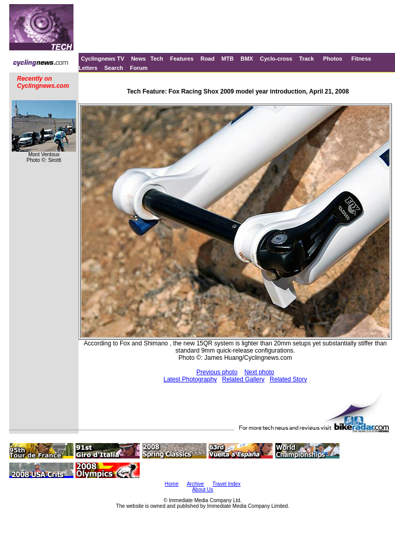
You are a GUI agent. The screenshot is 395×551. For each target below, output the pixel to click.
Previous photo (216, 372)
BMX (246, 59)
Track (306, 59)
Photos (332, 59)
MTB (227, 59)
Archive (195, 484)
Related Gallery (243, 379)
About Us (202, 489)
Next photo (259, 372)
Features (182, 59)
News (138, 59)
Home (172, 484)
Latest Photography (190, 379)
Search (113, 68)
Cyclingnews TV (102, 59)
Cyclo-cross (276, 59)
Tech (157, 59)
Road (207, 59)
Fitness (361, 59)
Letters (88, 68)
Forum (138, 68)
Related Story (288, 379)
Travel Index (227, 484)
